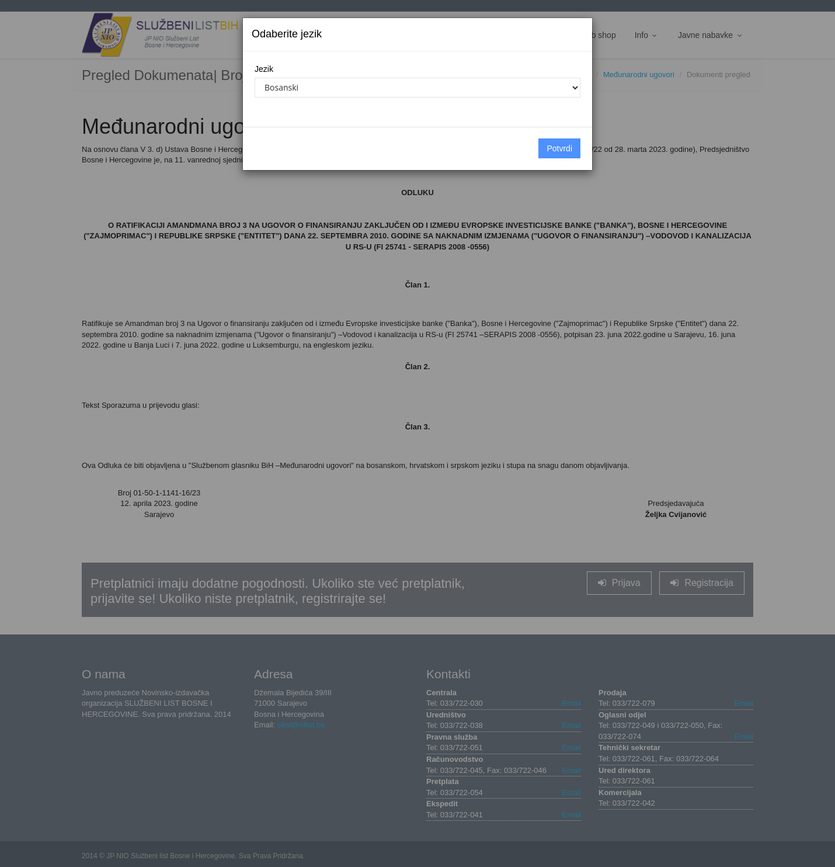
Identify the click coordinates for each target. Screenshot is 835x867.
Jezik (264, 69)
